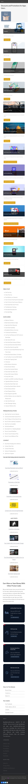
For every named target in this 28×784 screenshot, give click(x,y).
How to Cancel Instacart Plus (11, 433)
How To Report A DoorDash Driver (13, 419)
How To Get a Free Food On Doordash (14, 299)
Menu (2, 1)
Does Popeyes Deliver (10, 391)
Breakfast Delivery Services (11, 330)
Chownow (7, 362)
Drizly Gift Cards (9, 376)
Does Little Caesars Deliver (11, 374)
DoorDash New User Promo (12, 304)
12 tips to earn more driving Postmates (14, 510)
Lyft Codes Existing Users (10, 162)
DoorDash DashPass (10, 327)
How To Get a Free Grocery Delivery (13, 302)
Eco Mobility (6, 751)
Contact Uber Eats (9, 446)
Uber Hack (7, 263)
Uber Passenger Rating (10, 403)
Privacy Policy (6, 765)
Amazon (5, 753)
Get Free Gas (8, 292)
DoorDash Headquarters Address (13, 443)
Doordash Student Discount (11, 223)
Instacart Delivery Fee (10, 406)
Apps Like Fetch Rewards (11, 325)
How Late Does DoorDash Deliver (13, 344)
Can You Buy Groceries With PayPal (13, 357)
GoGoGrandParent (9, 426)
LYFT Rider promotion (15, 617)
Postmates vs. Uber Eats (14, 482)
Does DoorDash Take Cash (11, 384)
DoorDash (5, 756)
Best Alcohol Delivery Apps (11, 322)
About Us (7, 696)
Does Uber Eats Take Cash (11, 371)
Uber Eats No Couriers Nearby (12, 414)
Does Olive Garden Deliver (11, 369)
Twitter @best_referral (10, 706)
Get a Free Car (8, 294)
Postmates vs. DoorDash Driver (14, 496)
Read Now (6, 79)
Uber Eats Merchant (10, 401)
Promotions (6, 748)
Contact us (7, 693)
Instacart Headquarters (10, 451)
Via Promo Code (14, 636)
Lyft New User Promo (9, 202)
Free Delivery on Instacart (11, 297)
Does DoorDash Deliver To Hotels (13, 354)
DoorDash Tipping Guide (14, 573)
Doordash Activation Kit (11, 309)
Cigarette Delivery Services (11, 381)
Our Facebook (8, 704)
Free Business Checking (10, 307)
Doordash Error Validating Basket (13, 429)
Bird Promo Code (8, 243)
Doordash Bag (8, 312)
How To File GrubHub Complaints (13, 421)
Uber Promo (7, 283)
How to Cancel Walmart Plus (11, 436)
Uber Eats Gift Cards (10, 340)
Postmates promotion (15, 656)
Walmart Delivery (9, 320)
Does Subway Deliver (10, 388)
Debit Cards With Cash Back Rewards (14, 379)
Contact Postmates (9, 448)
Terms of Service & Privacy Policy (16, 776)
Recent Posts (8, 690)
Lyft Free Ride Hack (9, 181)
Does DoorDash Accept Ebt (11, 347)
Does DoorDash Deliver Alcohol (12, 386)
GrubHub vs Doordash (14, 529)
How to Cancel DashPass (10, 431)
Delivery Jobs (6, 743)
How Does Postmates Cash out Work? (14, 468)
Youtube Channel (9, 712)
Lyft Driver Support (9, 453)
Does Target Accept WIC (11, 393)
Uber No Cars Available (10, 424)
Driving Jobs (6, 746)
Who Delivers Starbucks (11, 364)
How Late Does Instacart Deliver (13, 342)
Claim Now (7, 39)
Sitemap (5, 770)
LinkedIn (7, 709)
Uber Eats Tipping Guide (11, 359)
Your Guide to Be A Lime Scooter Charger (14, 543)
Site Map (23, 776)
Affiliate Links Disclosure (9, 768)
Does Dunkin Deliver (10, 366)
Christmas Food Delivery (11, 332)
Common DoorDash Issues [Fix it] (13, 416)
